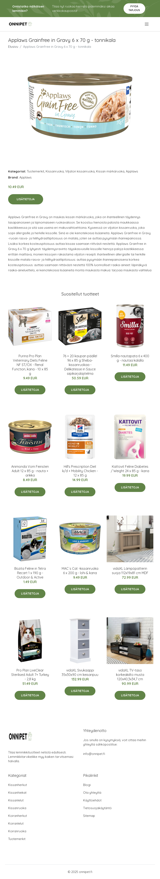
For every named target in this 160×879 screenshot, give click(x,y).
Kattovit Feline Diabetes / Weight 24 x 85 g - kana (130, 468)
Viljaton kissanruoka (80, 171)
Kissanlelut (16, 800)
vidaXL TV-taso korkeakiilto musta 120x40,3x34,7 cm (130, 674)
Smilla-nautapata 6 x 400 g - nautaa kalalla (130, 358)
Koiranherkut (17, 816)
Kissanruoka (55, 171)
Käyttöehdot (92, 800)
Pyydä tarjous (134, 8)
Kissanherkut (17, 785)
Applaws (132, 171)
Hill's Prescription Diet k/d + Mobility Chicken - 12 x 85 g (80, 470)
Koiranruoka (17, 831)
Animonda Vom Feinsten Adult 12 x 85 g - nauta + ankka (30, 470)
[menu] (147, 24)
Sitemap (89, 816)
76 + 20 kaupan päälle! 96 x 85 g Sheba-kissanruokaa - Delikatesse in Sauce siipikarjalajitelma (80, 365)
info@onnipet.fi (94, 754)
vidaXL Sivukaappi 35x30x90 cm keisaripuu (80, 672)
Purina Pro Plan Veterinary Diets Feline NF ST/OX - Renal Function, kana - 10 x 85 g (30, 365)
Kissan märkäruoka (110, 171)
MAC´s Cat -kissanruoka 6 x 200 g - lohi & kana (80, 570)
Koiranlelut (16, 823)
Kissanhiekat (17, 793)
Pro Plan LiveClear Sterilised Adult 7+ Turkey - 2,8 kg (30, 674)
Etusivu (13, 47)
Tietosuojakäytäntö (97, 808)
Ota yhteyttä (92, 793)
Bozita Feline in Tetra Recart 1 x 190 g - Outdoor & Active (30, 572)
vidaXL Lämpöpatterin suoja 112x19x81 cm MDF (130, 570)
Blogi (87, 785)
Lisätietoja (26, 199)
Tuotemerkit (35, 171)
